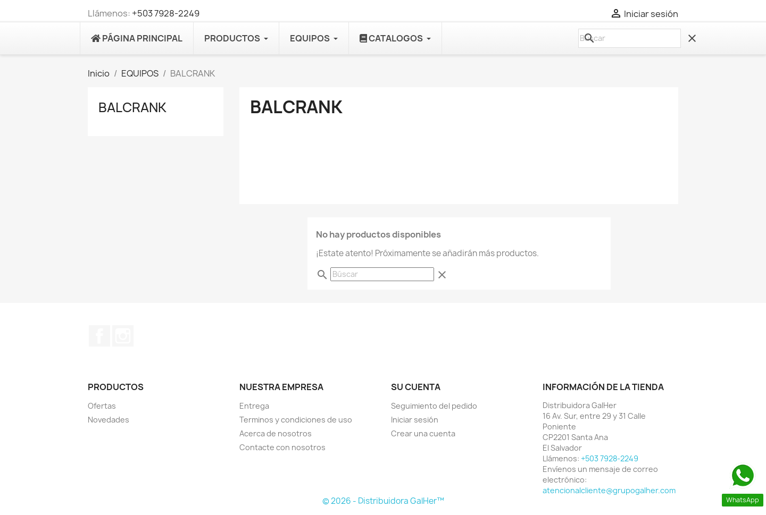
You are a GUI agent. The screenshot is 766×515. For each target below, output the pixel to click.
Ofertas (102, 406)
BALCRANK (132, 107)
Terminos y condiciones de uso (295, 420)
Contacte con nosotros (282, 447)
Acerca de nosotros (275, 433)
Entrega (254, 406)
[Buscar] (629, 38)
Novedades (108, 420)
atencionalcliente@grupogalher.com (609, 490)
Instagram (123, 336)
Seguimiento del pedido (434, 406)
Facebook (99, 336)
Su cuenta (415, 387)
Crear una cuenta (423, 433)
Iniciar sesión (414, 420)
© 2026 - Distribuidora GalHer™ (383, 500)
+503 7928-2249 (165, 13)
